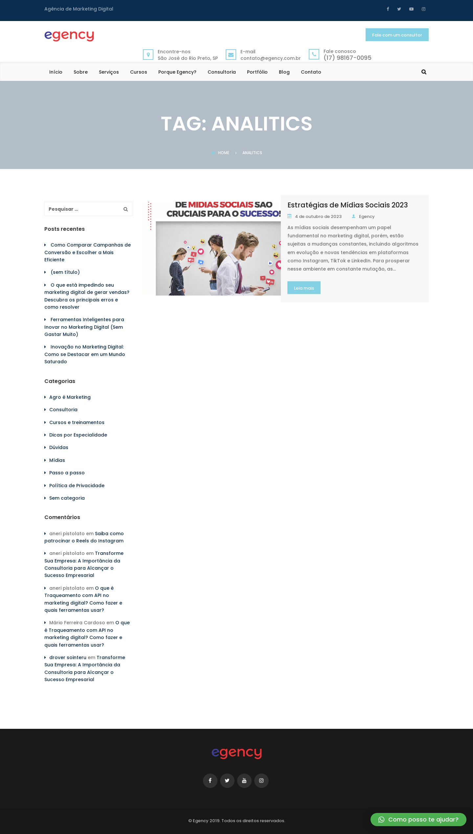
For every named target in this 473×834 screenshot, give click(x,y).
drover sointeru (67, 657)
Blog (284, 72)
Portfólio (257, 72)
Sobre (81, 72)
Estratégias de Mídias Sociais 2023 (347, 205)
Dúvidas (58, 447)
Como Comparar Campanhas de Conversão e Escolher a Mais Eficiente (87, 252)
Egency (363, 216)
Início (55, 72)
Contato (311, 72)
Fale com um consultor (397, 35)
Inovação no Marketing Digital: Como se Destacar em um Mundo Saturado (84, 354)
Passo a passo (67, 472)
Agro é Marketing (70, 397)
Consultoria (222, 72)
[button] (418, 819)
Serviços (109, 72)
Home (220, 152)
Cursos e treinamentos (76, 422)
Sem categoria (67, 498)
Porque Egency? (177, 72)
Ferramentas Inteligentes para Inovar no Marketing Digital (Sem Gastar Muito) (84, 327)
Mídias (57, 460)
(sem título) (65, 272)
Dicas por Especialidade (78, 435)
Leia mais (304, 288)
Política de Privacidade (76, 485)
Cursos (138, 72)
